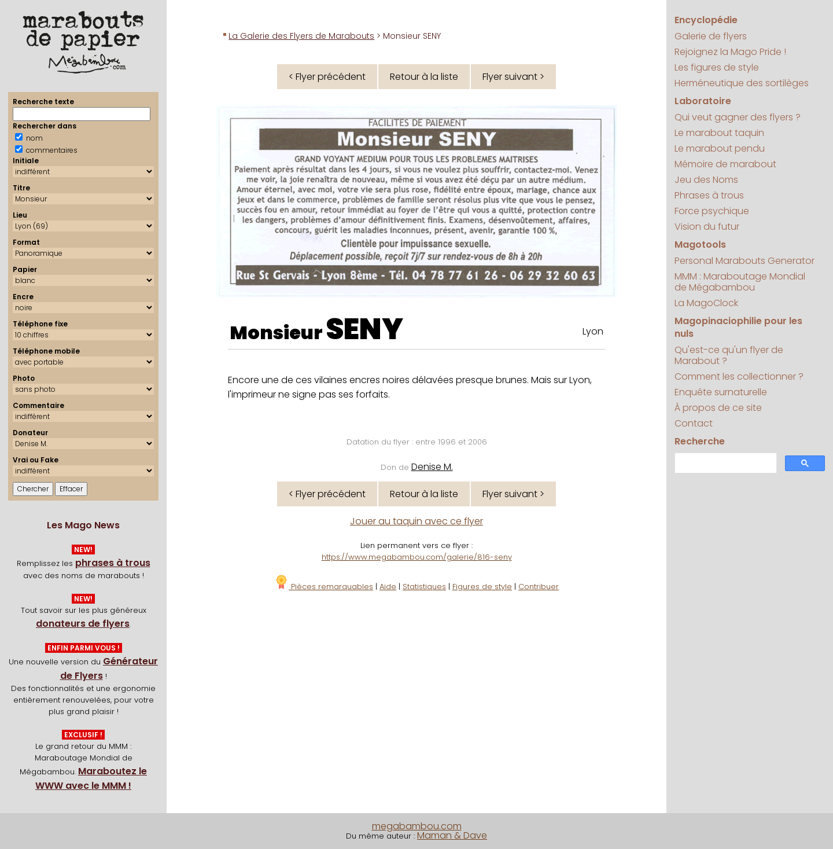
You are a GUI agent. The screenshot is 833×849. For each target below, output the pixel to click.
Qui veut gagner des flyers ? (737, 117)
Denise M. (432, 466)
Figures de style (482, 586)
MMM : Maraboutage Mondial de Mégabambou (739, 282)
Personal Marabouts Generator (744, 260)
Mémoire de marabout (725, 164)
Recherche (699, 441)
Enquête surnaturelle (720, 392)
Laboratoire (702, 101)
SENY (364, 329)
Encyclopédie (706, 20)
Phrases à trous (709, 195)
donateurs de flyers (83, 623)
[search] (724, 463)
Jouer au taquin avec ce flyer (416, 521)
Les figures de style (716, 67)
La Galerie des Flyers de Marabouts (301, 36)
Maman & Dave (452, 835)
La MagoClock (706, 303)
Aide (387, 586)
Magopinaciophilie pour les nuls (738, 327)
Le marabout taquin (719, 132)
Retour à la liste (424, 76)
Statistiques (424, 586)
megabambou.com (417, 826)
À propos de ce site (718, 407)
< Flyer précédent (327, 76)
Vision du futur (706, 226)
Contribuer (538, 586)
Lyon (593, 331)
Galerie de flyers (710, 36)
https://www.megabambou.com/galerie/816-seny (417, 557)
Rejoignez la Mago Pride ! (730, 51)
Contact (693, 423)
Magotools (700, 244)
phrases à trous (112, 562)
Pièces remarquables (323, 586)
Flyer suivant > (513, 76)
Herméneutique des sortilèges (741, 83)
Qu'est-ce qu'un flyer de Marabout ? (728, 355)
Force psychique (711, 211)
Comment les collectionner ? (738, 376)
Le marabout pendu (719, 148)
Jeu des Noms (706, 179)
